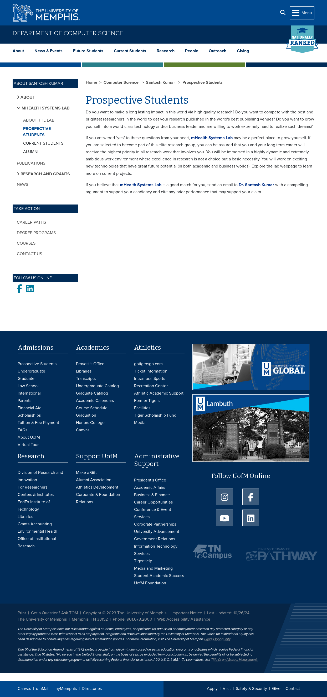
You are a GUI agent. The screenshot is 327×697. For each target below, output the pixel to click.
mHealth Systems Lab (212, 137)
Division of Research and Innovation (40, 476)
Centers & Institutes (36, 494)
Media (139, 422)
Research (166, 51)
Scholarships (29, 415)
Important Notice (186, 613)
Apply (212, 688)
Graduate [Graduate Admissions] (26, 378)
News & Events (48, 51)
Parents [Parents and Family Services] (24, 400)
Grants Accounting (35, 524)
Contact (292, 688)
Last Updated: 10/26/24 (228, 613)
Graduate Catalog (92, 393)
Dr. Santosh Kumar (256, 184)
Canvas (24, 688)
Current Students (130, 51)
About (18, 51)
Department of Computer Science (68, 33)
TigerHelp (143, 561)
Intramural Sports (149, 378)
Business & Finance (152, 494)
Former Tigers (147, 400)
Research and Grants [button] (44, 174)
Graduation (86, 415)
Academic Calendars (95, 400)
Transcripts (86, 378)
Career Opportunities (153, 502)
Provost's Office (90, 363)
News (22, 184)
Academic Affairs (149, 487)
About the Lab (38, 120)
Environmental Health (37, 531)
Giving (243, 51)
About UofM (29, 437)
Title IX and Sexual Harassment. (234, 660)
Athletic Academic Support (158, 393)
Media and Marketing (153, 568)
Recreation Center (151, 386)
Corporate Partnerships (155, 524)
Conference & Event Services (152, 513)
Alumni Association (93, 480)
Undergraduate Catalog (97, 386)
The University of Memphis (42, 619)
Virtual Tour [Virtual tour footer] (28, 444)
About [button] (27, 97)
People (191, 51)
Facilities (142, 408)
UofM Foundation (150, 583)
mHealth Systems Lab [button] (45, 108)
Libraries (83, 371)
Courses (26, 243)
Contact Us (29, 253)
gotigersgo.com (148, 363)
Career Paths (31, 222)
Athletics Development (97, 487)
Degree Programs (36, 232)
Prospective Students (37, 132)
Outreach (217, 51)
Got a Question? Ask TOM (54, 613)
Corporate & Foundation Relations (98, 498)
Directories (92, 688)
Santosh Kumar (161, 82)
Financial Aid (30, 408)
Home (91, 82)
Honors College (90, 422)
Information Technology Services (155, 550)
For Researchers (32, 487)
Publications (31, 163)
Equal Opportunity (217, 639)
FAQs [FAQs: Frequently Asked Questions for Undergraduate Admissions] (22, 430)
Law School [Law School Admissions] (28, 386)
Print (22, 613)
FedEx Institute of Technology (34, 505)
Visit (227, 688)
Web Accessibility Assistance (183, 619)
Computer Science (122, 82)
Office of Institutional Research (37, 542)
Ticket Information (150, 371)
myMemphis (65, 688)
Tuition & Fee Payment (38, 422)
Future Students (88, 51)
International (29, 393)
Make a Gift (86, 472)
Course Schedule (92, 408)
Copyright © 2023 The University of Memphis (124, 613)
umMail (42, 688)
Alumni (30, 151)
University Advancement (156, 531)
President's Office (150, 480)
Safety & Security (251, 688)
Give (276, 688)
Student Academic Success (159, 575)
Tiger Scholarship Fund (155, 415)
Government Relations (154, 539)
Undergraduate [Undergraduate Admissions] (31, 371)
